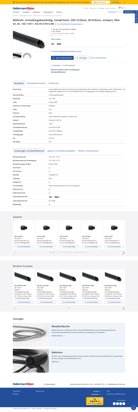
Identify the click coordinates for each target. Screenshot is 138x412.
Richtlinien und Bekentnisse (116, 394)
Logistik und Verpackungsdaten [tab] (61, 150)
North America (101, 2)
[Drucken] (136, 18)
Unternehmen (48, 12)
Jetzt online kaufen (63, 58)
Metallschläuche (57, 336)
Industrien (36, 12)
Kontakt (96, 391)
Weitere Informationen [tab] (88, 150)
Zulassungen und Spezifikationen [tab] (29, 150)
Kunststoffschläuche (58, 72)
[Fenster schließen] (124, 2)
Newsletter (95, 394)
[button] (50, 252)
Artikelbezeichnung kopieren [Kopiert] (70, 24)
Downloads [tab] (54, 83)
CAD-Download (69, 65)
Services (59, 12)
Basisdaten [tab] (19, 83)
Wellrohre (55, 362)
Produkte (16, 12)
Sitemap (15, 394)
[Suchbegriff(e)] (116, 12)
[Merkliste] (136, 21)
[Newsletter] (136, 15)
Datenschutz (40, 391)
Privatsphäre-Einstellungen (50, 408)
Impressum (16, 391)
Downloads (56, 65)
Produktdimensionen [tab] (36, 83)
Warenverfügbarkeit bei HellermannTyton (67, 51)
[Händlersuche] (136, 11)
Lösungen (26, 12)
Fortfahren (115, 2)
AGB (108, 391)
